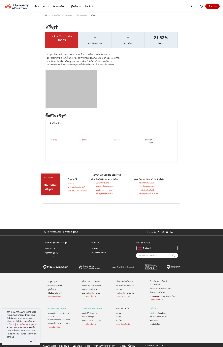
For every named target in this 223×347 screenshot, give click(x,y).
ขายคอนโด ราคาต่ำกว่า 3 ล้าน (59, 324)
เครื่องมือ (154, 309)
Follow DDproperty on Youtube (167, 232)
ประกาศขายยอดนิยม (57, 309)
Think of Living (55, 267)
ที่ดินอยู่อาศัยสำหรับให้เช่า (148, 194)
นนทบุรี (118, 317)
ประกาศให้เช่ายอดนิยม (92, 309)
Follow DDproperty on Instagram (162, 232)
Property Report (151, 267)
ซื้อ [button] (37, 6)
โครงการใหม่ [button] (60, 6)
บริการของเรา (51, 253)
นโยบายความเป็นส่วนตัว (104, 340)
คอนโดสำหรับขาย (102, 183)
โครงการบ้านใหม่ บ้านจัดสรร (160, 289)
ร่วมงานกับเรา (51, 257)
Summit (123, 267)
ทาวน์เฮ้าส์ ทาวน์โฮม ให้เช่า (126, 293)
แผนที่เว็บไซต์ (155, 324)
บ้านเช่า (119, 289)
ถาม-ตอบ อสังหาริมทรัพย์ (77, 191)
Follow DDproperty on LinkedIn (171, 232)
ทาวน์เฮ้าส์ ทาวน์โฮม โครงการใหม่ (162, 296)
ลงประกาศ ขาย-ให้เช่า (158, 317)
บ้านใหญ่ (53, 140)
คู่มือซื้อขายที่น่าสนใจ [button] (57, 293)
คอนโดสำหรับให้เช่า (146, 183)
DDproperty (54, 281)
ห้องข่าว (94, 249)
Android (67, 232)
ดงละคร (116, 140)
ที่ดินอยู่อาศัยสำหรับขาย (104, 194)
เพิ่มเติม (89, 6)
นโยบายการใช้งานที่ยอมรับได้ (56, 340)
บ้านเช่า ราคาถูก (88, 317)
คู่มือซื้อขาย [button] (75, 6)
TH (194, 6)
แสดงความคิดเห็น (99, 253)
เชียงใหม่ (119, 321)
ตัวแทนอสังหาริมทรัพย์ (76, 187)
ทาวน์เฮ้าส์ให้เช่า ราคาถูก (91, 321)
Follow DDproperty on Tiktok (178, 232)
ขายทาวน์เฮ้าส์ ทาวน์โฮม (91, 293)
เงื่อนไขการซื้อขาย (127, 340)
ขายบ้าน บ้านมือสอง (89, 289)
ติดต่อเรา (95, 242)
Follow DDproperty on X (175, 232)
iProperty (173, 267)
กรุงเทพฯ (119, 313)
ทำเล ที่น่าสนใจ (122, 309)
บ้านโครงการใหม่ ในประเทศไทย (159, 283)
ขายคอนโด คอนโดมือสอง (91, 286)
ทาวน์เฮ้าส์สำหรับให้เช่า (147, 190)
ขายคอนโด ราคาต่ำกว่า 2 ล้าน (59, 320)
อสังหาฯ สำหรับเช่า (124, 281)
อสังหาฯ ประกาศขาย (91, 281)
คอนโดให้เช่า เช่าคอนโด (125, 286)
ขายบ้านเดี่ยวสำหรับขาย (105, 187)
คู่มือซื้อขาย (52, 289)
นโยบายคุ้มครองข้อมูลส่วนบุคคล (21, 324)
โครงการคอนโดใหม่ (157, 292)
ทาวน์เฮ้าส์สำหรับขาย (104, 190)
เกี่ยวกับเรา (50, 249)
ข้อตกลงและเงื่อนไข (81, 340)
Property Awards (90, 267)
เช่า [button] (46, 6)
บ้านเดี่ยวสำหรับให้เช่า (147, 187)
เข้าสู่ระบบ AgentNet (158, 313)
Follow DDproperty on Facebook (158, 232)
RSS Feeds (154, 321)
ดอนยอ (84, 140)
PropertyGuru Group (56, 242)
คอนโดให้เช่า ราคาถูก (90, 313)
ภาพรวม (71, 184)
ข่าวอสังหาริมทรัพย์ (55, 286)
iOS (75, 232)
